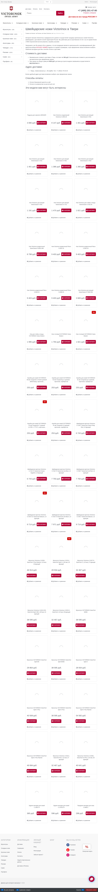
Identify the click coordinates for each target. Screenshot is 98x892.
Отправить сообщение (89, 13)
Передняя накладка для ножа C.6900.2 (85, 806)
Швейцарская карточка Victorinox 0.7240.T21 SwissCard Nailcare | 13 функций (36, 516)
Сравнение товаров (24, 890)
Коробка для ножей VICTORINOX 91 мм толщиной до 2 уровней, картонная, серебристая (61, 379)
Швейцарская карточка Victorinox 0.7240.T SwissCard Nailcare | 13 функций (85, 516)
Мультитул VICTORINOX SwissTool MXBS (85, 611)
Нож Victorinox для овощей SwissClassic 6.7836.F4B (85, 291)
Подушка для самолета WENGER (36, 115)
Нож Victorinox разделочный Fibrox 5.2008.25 (61, 291)
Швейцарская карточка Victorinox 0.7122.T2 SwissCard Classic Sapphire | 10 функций (36, 471)
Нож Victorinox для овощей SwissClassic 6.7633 (85, 159)
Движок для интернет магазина (10, 883)
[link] (10, 2)
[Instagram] (67, 855)
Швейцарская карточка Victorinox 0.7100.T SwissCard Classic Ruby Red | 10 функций (85, 425)
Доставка (28, 9)
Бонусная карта (87, 851)
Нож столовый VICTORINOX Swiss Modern (61, 335)
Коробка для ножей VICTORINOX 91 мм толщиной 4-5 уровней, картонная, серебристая (61, 425)
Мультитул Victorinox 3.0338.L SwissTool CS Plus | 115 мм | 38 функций (85, 757)
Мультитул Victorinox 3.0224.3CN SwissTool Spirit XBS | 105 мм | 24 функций (36, 612)
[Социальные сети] (91, 879)
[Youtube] (67, 849)
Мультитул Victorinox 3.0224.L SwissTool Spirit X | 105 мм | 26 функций (61, 562)
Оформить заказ (91, 890)
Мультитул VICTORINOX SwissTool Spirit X (85, 661)
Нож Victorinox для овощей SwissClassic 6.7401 (85, 116)
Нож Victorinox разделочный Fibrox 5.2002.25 (85, 247)
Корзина (78, 890)
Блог (40, 9)
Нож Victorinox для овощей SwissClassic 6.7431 (36, 159)
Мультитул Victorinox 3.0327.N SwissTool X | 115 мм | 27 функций (85, 561)
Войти (86, 2)
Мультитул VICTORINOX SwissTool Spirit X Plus (36, 708)
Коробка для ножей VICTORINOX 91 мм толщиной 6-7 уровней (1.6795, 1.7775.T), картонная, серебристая (36, 425)
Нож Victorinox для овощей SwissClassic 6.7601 (61, 159)
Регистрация (93, 2)
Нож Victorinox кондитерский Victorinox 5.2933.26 (61, 116)
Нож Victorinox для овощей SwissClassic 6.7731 (61, 203)
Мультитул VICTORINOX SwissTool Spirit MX (36, 661)
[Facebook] (67, 844)
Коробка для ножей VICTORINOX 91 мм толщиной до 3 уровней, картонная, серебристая (85, 379)
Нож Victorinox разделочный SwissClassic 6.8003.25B (37, 247)
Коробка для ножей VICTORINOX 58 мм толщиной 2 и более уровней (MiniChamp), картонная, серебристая (37, 380)
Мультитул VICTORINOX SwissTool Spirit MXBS (61, 661)
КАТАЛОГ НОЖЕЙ (41, 47)
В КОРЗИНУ (42, 123)
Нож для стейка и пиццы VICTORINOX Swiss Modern (36, 335)
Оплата (35, 9)
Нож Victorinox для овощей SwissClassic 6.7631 (36, 203)
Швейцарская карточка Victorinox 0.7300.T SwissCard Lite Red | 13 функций (85, 471)
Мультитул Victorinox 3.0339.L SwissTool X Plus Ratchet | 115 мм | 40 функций (36, 562)
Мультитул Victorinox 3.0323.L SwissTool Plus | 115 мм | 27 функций (61, 757)
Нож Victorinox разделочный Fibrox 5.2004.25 (36, 291)
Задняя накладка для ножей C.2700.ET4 (61, 806)
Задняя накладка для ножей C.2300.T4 (37, 806)
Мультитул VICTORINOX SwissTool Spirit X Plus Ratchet (85, 708)
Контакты (47, 9)
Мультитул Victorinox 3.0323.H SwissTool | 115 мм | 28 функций (61, 611)
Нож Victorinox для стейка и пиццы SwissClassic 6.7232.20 (85, 203)
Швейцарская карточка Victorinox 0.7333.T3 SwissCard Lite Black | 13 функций (61, 516)
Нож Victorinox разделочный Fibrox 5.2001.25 (61, 247)
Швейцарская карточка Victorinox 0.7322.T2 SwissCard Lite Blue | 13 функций (61, 471)
